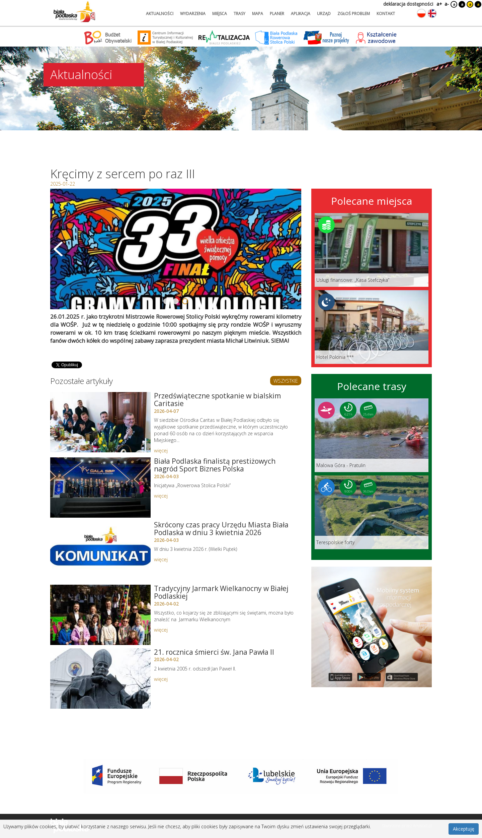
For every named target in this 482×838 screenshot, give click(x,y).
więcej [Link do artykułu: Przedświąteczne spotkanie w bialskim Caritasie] (161, 450)
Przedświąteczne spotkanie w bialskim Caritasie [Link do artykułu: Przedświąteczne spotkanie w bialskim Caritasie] (217, 399)
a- (447, 4)
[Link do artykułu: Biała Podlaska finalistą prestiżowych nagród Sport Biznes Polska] (100, 487)
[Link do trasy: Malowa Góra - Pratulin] (371, 435)
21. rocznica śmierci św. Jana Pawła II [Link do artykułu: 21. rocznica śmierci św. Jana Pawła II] (214, 652)
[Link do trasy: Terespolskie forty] (371, 512)
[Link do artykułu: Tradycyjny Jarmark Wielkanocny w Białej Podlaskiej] (100, 615)
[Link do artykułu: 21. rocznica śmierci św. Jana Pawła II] (100, 678)
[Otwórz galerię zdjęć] (175, 249)
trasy (239, 13)
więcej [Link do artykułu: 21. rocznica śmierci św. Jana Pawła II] (161, 678)
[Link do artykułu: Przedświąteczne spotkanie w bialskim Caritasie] (100, 422)
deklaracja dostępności (408, 4)
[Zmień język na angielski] (432, 13)
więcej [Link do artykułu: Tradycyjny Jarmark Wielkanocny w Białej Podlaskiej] (161, 629)
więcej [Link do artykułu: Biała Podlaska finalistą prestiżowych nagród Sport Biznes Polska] (161, 495)
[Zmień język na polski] (421, 13)
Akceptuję (463, 829)
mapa (257, 13)
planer (277, 13)
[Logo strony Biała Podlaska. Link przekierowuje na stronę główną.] (74, 11)
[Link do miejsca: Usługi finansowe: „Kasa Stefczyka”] (371, 250)
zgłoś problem (353, 13)
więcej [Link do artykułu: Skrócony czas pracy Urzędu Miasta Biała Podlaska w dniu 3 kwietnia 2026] (161, 559)
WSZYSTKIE (285, 380)
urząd (324, 13)
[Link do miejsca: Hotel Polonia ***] (371, 327)
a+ (438, 4)
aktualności (159, 13)
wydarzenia (193, 13)
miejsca (219, 13)
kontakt (386, 13)
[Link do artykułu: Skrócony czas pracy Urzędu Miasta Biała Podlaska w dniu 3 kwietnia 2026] (100, 551)
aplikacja (300, 13)
